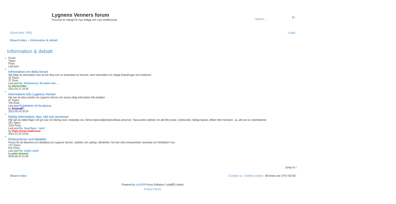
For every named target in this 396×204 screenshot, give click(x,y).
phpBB (139, 184)
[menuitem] (28, 33)
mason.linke (19, 86)
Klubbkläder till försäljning (35, 105)
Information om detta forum (28, 72)
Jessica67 (17, 108)
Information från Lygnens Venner (32, 94)
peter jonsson (20, 153)
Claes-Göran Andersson (26, 131)
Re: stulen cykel (28, 150)
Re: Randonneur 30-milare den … (39, 83)
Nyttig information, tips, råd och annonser (38, 117)
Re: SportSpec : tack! (32, 128)
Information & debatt (30, 51)
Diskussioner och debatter (27, 139)
